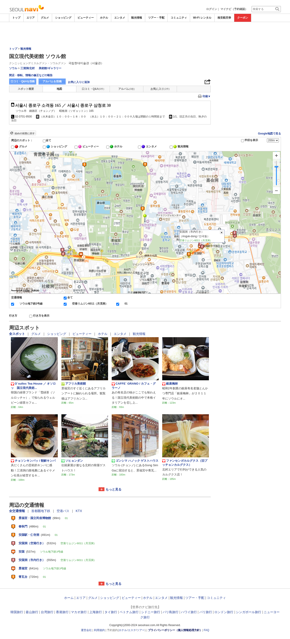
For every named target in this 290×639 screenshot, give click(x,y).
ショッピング (63, 17)
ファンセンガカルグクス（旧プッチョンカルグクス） (184, 462)
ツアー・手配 (156, 17)
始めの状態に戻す (25, 133)
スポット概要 (26, 88)
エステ (132, 630)
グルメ (45, 17)
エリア (31, 17)
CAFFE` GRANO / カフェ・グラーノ (134, 385)
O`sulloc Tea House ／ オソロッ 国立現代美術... (33, 385)
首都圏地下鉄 (41, 511)
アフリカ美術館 (73, 383)
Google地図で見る (269, 133)
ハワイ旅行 (189, 612)
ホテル (104, 17)
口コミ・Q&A (93, 88)
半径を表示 (251, 140)
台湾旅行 (47, 612)
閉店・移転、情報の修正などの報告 (31, 75)
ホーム (69, 598)
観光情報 (136, 17)
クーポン (242, 17)
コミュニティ (179, 17)
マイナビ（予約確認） (234, 9)
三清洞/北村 (27, 68)
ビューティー (85, 17)
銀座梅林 (170, 383)
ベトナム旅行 (129, 612)
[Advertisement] (145, 34)
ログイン (211, 9)
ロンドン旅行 (223, 612)
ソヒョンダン (72, 461)
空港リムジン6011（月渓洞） (90, 303)
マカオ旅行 (79, 612)
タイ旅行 (110, 612)
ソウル (13, 68)
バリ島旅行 (171, 612)
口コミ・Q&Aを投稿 (23, 81)
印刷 (207, 96)
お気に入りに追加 (79, 82)
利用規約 (99, 630)
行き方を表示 (41, 315)
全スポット (17, 334)
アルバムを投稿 (52, 81)
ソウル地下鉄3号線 (31, 303)
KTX (79, 511)
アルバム (126, 88)
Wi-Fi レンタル (202, 17)
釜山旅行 (32, 612)
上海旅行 (95, 612)
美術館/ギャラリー (50, 68)
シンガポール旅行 (248, 612)
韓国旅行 (16, 612)
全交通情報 (17, 511)
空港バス (63, 511)
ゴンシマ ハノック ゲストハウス (135, 461)
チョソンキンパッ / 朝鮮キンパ (33, 461)
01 (126, 303)
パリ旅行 (205, 612)
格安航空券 (224, 17)
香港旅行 (62, 612)
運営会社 (86, 630)
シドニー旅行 (150, 612)
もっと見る (113, 489)
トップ (16, 17)
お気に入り (159, 88)
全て (48, 140)
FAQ (206, 630)
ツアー (141, 630)
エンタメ (119, 17)
